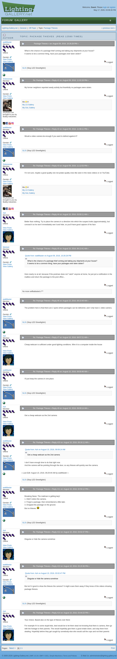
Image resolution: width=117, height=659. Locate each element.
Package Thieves (51, 28)
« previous (106, 28)
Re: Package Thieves (41, 80)
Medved (6, 247)
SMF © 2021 (44, 656)
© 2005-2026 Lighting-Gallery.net (15, 656)
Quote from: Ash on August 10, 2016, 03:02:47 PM (45, 573)
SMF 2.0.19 (34, 656)
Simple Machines (56, 656)
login (105, 7)
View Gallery (8, 61)
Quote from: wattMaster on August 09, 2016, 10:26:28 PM (48, 256)
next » (112, 28)
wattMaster (7, 42)
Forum (7, 20)
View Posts (7, 59)
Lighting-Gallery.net (10, 28)
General (23, 28)
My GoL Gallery (28, 108)
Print (113, 648)
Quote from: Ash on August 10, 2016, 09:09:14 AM (45, 450)
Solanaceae (7, 79)
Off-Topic (32, 28)
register (112, 7)
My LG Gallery (28, 105)
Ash (4, 213)
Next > (12, 648)
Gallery (21, 20)
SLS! (24, 68)
